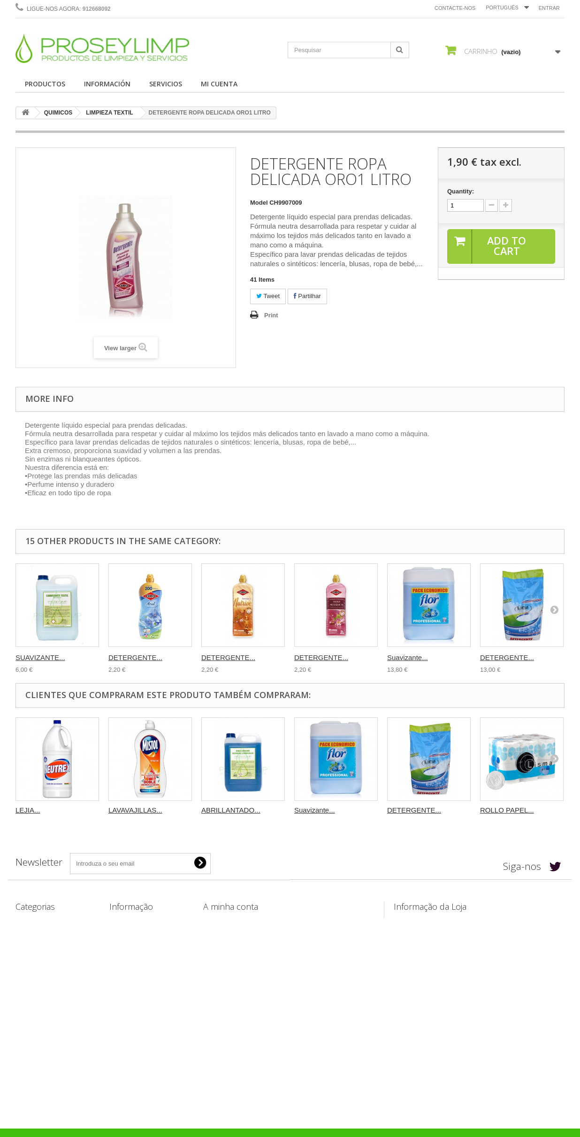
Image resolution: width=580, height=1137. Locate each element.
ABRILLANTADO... (230, 810)
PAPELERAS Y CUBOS (48, 958)
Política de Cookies (137, 995)
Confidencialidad (134, 970)
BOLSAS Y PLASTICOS (49, 970)
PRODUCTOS (45, 83)
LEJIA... (27, 810)
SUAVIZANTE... (40, 657)
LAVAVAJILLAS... (135, 810)
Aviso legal (125, 946)
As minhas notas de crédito (243, 946)
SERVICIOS (165, 83)
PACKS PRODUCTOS (46, 1036)
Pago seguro (127, 982)
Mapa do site (127, 1007)
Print (271, 315)
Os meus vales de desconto (243, 982)
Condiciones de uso (138, 958)
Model (259, 202)
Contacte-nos (455, 8)
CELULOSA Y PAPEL (45, 933)
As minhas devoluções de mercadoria (258, 933)
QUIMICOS (58, 112)
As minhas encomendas (238, 921)
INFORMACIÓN (107, 83)
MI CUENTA (219, 83)
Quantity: (460, 191)
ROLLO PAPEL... (507, 810)
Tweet (268, 296)
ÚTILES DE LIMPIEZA (46, 946)
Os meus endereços (232, 958)
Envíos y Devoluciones (142, 933)
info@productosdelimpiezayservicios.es (482, 959)
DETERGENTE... (135, 657)
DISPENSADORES (42, 1003)
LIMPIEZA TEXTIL (109, 112)
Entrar (549, 8)
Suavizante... (407, 657)
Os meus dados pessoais (239, 970)
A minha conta (230, 906)
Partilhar (307, 296)
